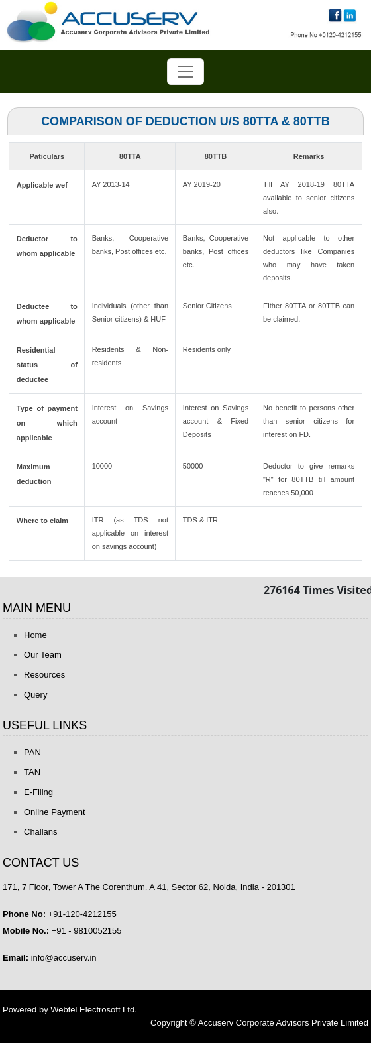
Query (35, 695)
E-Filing (38, 792)
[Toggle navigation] (185, 71)
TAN (32, 772)
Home (35, 635)
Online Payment (54, 812)
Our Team (43, 655)
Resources (44, 675)
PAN (32, 752)
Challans (41, 832)
